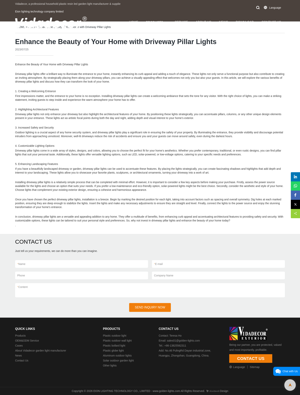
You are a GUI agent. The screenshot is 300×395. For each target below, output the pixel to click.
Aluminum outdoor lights (117, 355)
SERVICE (181, 22)
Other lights (110, 365)
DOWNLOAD (245, 22)
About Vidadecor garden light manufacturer (40, 350)
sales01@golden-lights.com (183, 340)
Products (20, 335)
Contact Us (21, 360)
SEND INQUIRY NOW (150, 307)
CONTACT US (271, 22)
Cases (19, 345)
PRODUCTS (154, 22)
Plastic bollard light (114, 345)
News (18, 355)
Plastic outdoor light (114, 335)
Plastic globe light (113, 350)
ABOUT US (203, 22)
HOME (133, 22)
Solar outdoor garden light (118, 360)
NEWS (223, 22)
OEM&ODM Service (27, 340)
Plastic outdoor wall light (117, 340)
